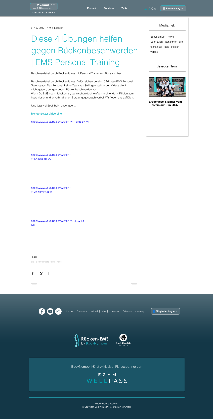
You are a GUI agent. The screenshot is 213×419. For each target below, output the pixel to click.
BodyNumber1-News (45, 262)
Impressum (113, 311)
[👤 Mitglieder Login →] (165, 311)
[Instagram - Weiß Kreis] (58, 311)
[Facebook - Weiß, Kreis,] (42, 311)
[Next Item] (180, 87)
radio (166, 46)
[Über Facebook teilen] (32, 273)
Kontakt (70, 311)
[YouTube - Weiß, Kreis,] (50, 311)
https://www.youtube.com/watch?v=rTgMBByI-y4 (60, 121)
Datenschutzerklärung (133, 311)
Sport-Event (156, 41)
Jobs (103, 311)
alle (32, 262)
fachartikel (156, 46)
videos (60, 262)
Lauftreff (94, 311)
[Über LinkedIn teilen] (49, 273)
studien (175, 46)
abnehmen (171, 41)
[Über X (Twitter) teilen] (40, 273)
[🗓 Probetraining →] (173, 8)
